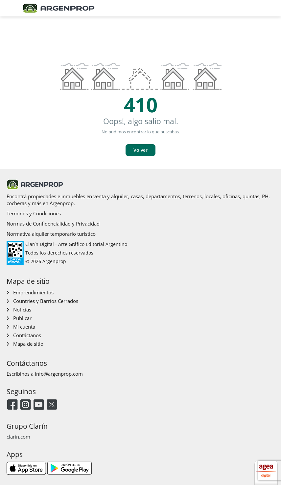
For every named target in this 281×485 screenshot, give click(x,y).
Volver (140, 150)
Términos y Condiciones (34, 213)
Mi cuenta (24, 326)
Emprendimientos (33, 292)
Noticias (22, 309)
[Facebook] (12, 405)
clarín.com (18, 436)
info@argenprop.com (59, 373)
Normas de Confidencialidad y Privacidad (53, 223)
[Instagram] (25, 405)
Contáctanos (27, 335)
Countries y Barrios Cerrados (45, 301)
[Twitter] (52, 405)
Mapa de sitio (28, 343)
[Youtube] (38, 405)
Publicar (22, 318)
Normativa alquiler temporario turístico (51, 233)
